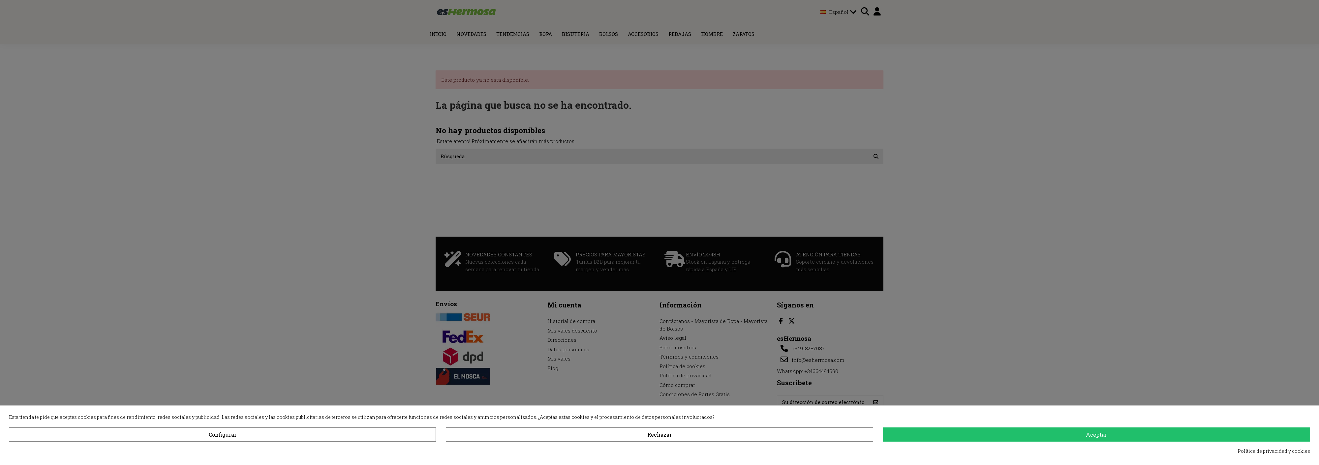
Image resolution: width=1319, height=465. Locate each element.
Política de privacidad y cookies (1274, 451)
